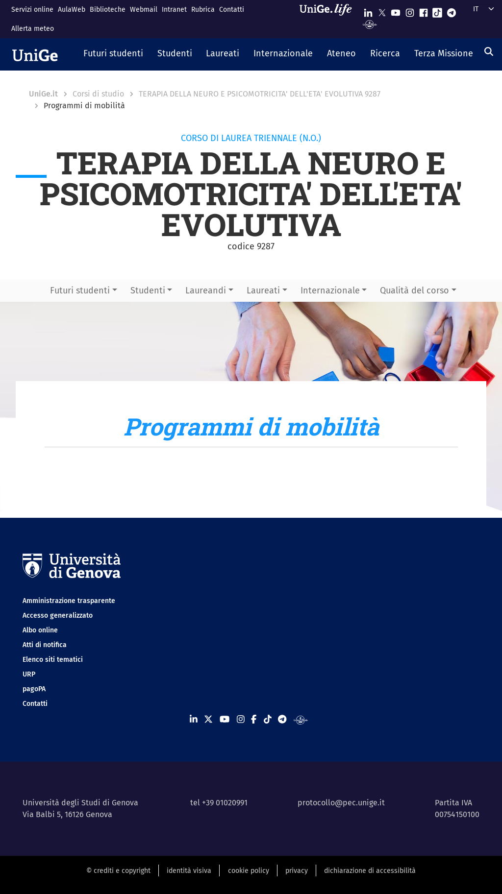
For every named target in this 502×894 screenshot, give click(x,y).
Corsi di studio (98, 93)
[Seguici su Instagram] (409, 10)
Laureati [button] (263, 290)
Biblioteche (108, 9)
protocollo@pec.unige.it (341, 802)
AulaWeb (71, 9)
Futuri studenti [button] (80, 290)
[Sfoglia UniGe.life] (329, 19)
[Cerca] (488, 51)
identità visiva (189, 871)
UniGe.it (43, 93)
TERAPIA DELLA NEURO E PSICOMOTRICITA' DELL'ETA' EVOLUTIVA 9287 (259, 93)
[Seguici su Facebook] (423, 10)
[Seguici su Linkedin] (368, 10)
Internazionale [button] (330, 290)
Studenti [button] (147, 290)
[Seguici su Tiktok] (437, 10)
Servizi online (32, 9)
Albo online (40, 630)
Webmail (143, 9)
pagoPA (34, 689)
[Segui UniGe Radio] (370, 23)
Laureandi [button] (205, 290)
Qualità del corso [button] (414, 290)
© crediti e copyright (118, 871)
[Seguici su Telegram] (451, 10)
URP (29, 674)
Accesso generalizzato (58, 615)
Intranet (174, 9)
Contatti (231, 9)
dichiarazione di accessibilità (370, 871)
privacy (296, 871)
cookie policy (248, 871)
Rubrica (203, 9)
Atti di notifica (45, 645)
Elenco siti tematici (53, 659)
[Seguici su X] (381, 10)
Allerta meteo (32, 28)
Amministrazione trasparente (69, 601)
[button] (113, 54)
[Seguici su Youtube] (395, 10)
